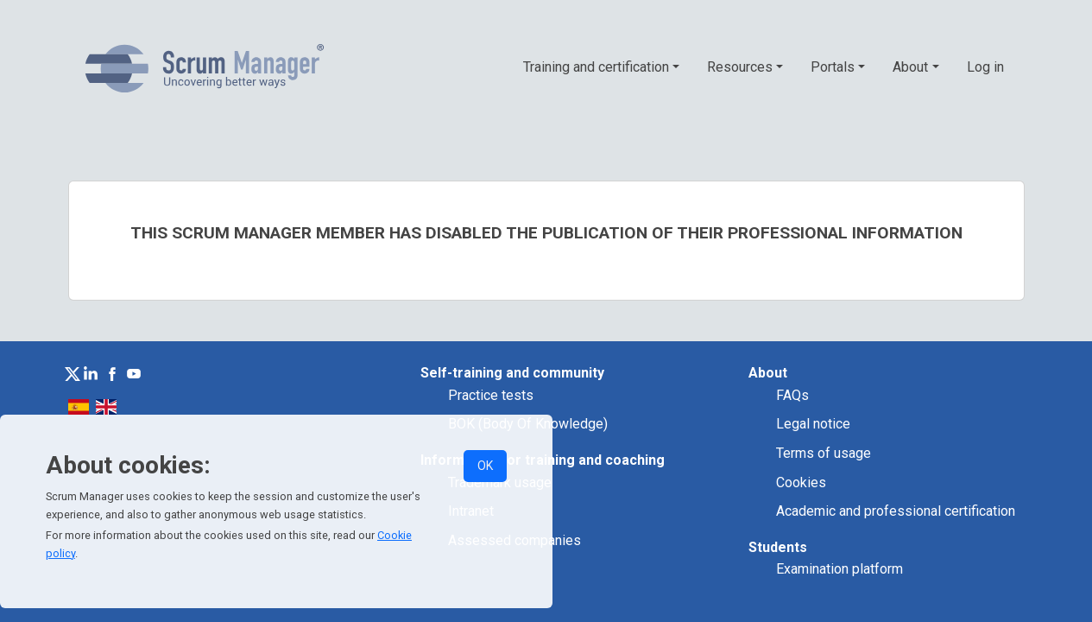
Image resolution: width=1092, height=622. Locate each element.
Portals (833, 67)
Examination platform (839, 569)
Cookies (801, 482)
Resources (740, 67)
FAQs (792, 395)
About (910, 67)
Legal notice (813, 424)
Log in (985, 67)
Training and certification (596, 67)
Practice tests (490, 395)
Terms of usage (823, 453)
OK (485, 466)
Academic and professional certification (895, 511)
